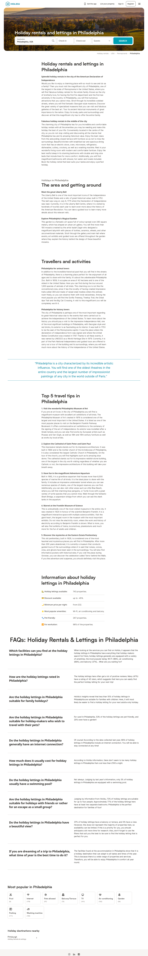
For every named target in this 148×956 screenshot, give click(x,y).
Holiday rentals (103, 53)
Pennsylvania (122, 53)
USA (112, 53)
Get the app (90, 4)
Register (131, 4)
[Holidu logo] (17, 4)
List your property (107, 4)
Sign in (121, 4)
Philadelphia (135, 53)
